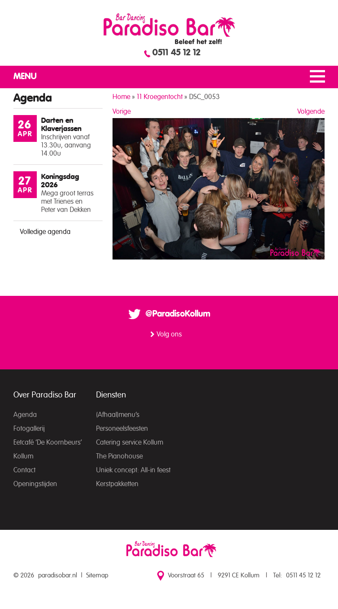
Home (121, 96)
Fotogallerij (29, 428)
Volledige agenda (45, 231)
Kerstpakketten (117, 484)
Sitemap (97, 575)
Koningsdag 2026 (60, 181)
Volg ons (169, 334)
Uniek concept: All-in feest (133, 470)
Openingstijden (35, 484)
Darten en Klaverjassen (61, 124)
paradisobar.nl (57, 575)
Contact (24, 470)
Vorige (122, 111)
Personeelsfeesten (122, 428)
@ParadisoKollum (177, 314)
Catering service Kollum (129, 442)
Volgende (311, 111)
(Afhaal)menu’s (117, 414)
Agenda (25, 414)
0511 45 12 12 (176, 52)
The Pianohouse (119, 456)
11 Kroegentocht (160, 96)
